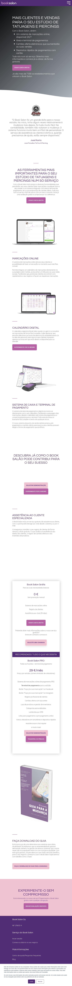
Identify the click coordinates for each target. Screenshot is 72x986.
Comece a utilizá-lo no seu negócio (25, 942)
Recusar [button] (40, 981)
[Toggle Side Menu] (69, 2)
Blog (14, 959)
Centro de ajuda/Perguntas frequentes (26, 955)
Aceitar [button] (31, 981)
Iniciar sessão (17, 938)
